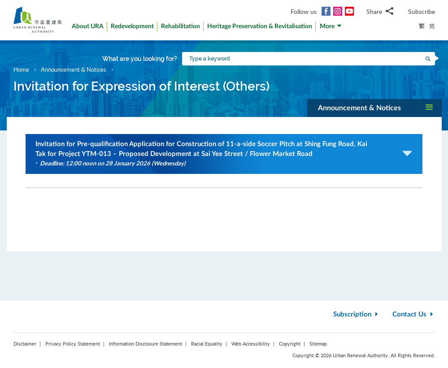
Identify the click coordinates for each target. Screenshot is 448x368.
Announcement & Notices (74, 69)
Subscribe (421, 11)
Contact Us (413, 314)
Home (21, 69)
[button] (331, 28)
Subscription (356, 314)
